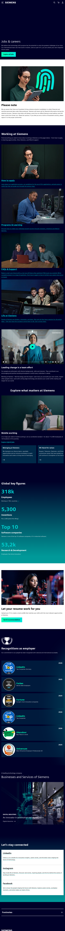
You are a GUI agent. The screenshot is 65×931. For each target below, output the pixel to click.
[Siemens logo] (10, 2)
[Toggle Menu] (2, 2)
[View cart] (58, 2)
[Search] (54, 2)
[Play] (3, 362)
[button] (7, 442)
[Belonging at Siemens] (18, 454)
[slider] (23, 362)
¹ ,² (18, 501)
